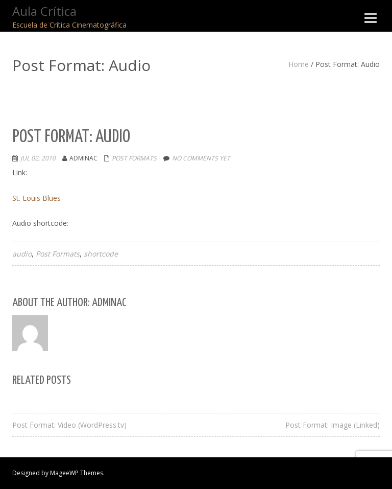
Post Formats (134, 158)
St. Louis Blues (36, 198)
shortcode (101, 254)
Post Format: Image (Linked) (332, 425)
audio (22, 254)
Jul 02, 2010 (38, 158)
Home (298, 64)
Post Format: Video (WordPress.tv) (69, 425)
